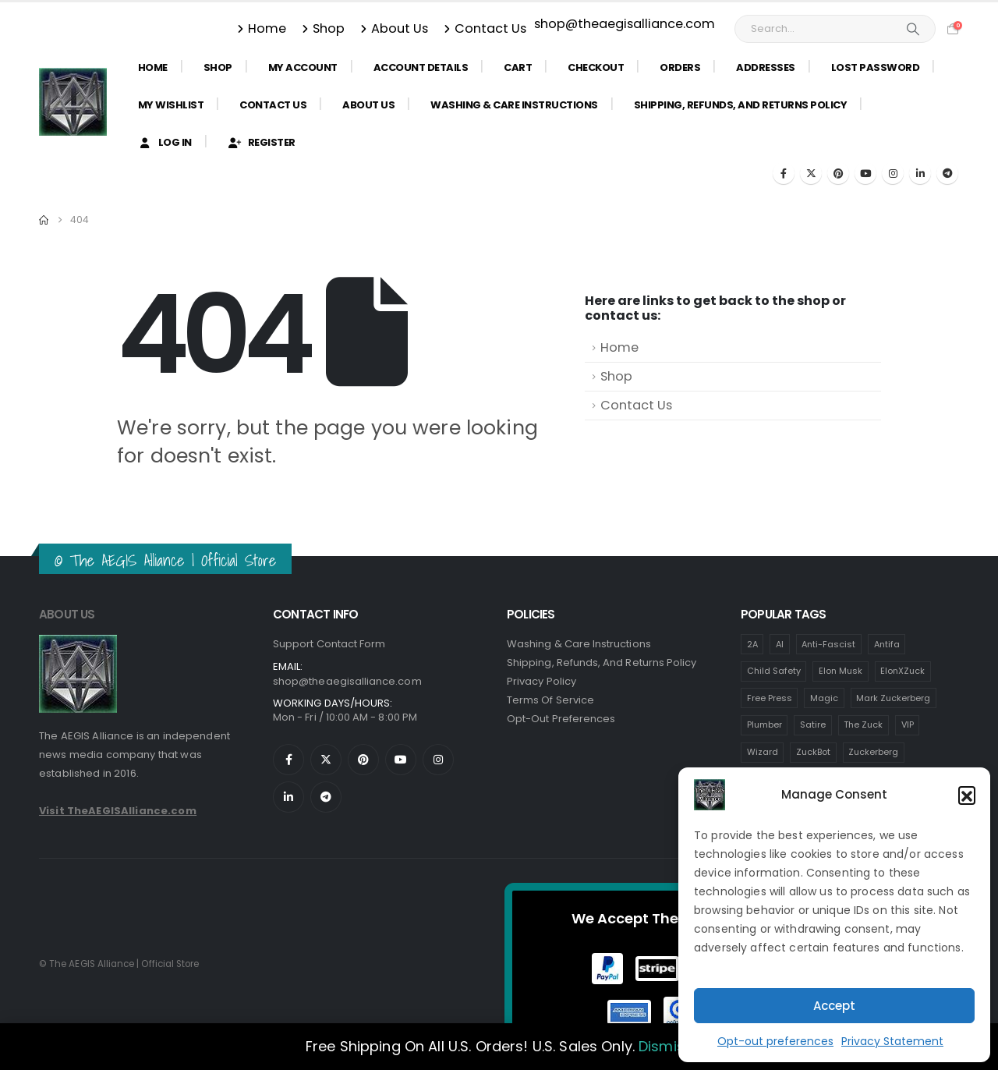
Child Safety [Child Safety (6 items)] (774, 670)
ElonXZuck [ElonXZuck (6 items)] (902, 670)
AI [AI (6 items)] (780, 644)
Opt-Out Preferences (561, 718)
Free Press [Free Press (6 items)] (769, 698)
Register (262, 142)
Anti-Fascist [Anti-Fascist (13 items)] (828, 644)
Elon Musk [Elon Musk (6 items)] (840, 670)
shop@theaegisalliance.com (624, 24)
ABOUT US (67, 614)
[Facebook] (784, 173)
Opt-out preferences (775, 1041)
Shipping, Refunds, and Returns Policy (741, 104)
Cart (518, 67)
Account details (421, 67)
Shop (323, 28)
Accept (834, 1005)
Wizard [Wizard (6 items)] (762, 752)
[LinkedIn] (920, 173)
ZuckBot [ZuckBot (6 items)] (813, 752)
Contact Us (485, 28)
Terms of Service (550, 700)
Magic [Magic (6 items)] (824, 698)
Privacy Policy (541, 681)
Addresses (765, 67)
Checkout (596, 67)
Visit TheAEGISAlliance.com (117, 810)
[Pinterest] (838, 173)
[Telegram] (947, 173)
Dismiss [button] (665, 1046)
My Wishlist (171, 104)
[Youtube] (865, 173)
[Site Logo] (73, 102)
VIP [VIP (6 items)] (907, 724)
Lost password (875, 67)
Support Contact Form (329, 643)
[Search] (913, 29)
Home (261, 28)
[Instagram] (893, 173)
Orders (680, 67)
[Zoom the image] (78, 644)
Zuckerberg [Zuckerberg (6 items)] (873, 752)
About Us (394, 28)
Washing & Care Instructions (514, 104)
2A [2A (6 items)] (752, 644)
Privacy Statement (892, 1041)
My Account (303, 67)
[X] (811, 173)
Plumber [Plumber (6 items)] (764, 724)
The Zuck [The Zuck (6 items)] (863, 724)
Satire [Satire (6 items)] (813, 724)
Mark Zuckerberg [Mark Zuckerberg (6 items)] (893, 698)
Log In (165, 142)
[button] (967, 794)
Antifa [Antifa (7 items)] (887, 644)
